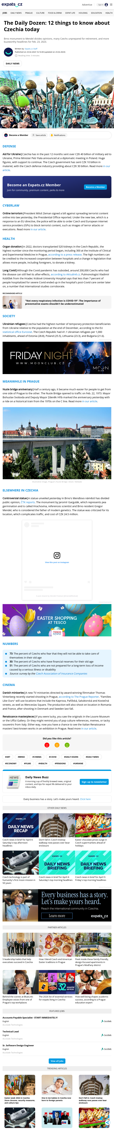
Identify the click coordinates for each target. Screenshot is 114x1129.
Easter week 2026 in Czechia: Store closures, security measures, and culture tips (20, 1100)
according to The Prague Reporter (79, 696)
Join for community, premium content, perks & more (35, 190)
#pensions (60, 763)
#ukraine (78, 763)
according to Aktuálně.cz (65, 274)
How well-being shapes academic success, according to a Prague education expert (91, 999)
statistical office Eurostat (17, 332)
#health (43, 763)
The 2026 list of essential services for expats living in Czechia (55, 998)
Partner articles (57, 927)
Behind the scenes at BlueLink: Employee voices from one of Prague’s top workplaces (18, 999)
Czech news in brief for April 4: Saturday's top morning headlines (56, 878)
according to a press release (65, 254)
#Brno (21, 757)
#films (27, 763)
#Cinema (36, 757)
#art (7, 757)
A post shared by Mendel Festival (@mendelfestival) (57, 596)
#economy (10, 763)
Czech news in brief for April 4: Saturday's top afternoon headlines (18, 842)
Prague (29, 13)
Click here (85, 799)
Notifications (58, 135)
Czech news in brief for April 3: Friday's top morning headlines (90, 878)
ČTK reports (28, 502)
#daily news (92, 757)
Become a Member (95, 187)
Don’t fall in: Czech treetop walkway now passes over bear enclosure (54, 842)
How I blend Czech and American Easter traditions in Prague (55, 961)
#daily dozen (71, 757)
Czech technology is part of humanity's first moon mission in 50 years (19, 880)
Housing (83, 13)
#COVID (52, 757)
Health (109, 13)
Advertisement (105, 340)
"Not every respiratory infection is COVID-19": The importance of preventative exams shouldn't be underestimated (63, 302)
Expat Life (70, 13)
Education (96, 13)
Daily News (16, 13)
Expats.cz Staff (31, 48)
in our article (38, 229)
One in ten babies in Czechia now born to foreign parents (56, 1099)
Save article (39, 135)
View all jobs (57, 1061)
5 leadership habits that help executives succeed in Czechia (18, 961)
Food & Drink (55, 13)
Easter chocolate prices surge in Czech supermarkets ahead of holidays (91, 842)
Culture (40, 13)
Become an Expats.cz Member (34, 184)
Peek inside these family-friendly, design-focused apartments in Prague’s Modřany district (92, 962)
